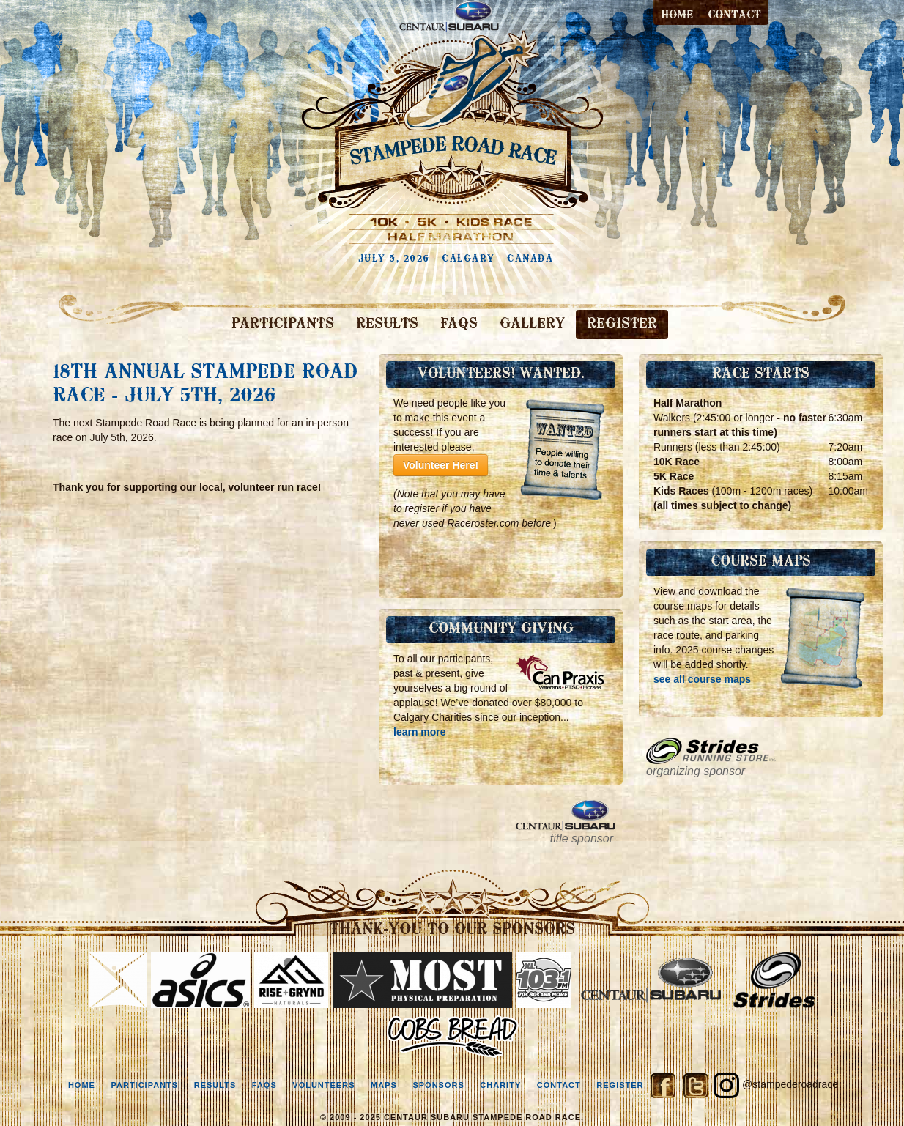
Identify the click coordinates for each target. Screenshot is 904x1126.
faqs (264, 1085)
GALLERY (532, 324)
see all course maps (702, 679)
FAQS (459, 324)
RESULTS (387, 324)
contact (734, 15)
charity (500, 1085)
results (215, 1085)
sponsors (438, 1085)
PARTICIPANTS (282, 324)
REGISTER (622, 324)
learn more (419, 732)
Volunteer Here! (440, 465)
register (619, 1085)
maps (384, 1085)
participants (144, 1085)
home (81, 1085)
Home (677, 15)
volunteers (323, 1085)
